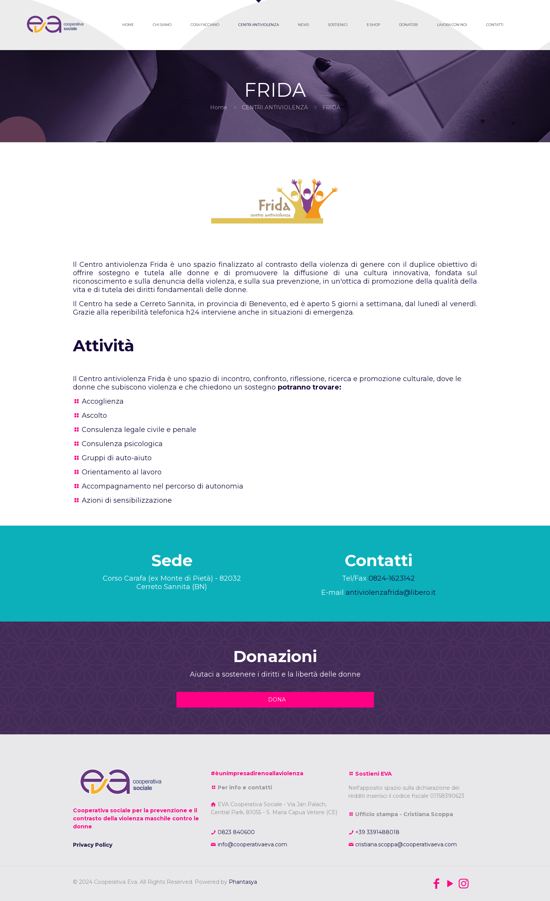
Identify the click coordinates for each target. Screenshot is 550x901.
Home (218, 107)
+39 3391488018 (377, 832)
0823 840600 (235, 832)
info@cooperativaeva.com (251, 844)
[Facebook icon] (436, 884)
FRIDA (331, 107)
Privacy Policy (92, 844)
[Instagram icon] (463, 884)
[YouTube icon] (450, 884)
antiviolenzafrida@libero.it (391, 592)
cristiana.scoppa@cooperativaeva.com (405, 844)
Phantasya (243, 881)
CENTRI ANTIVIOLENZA (275, 107)
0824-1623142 (392, 578)
